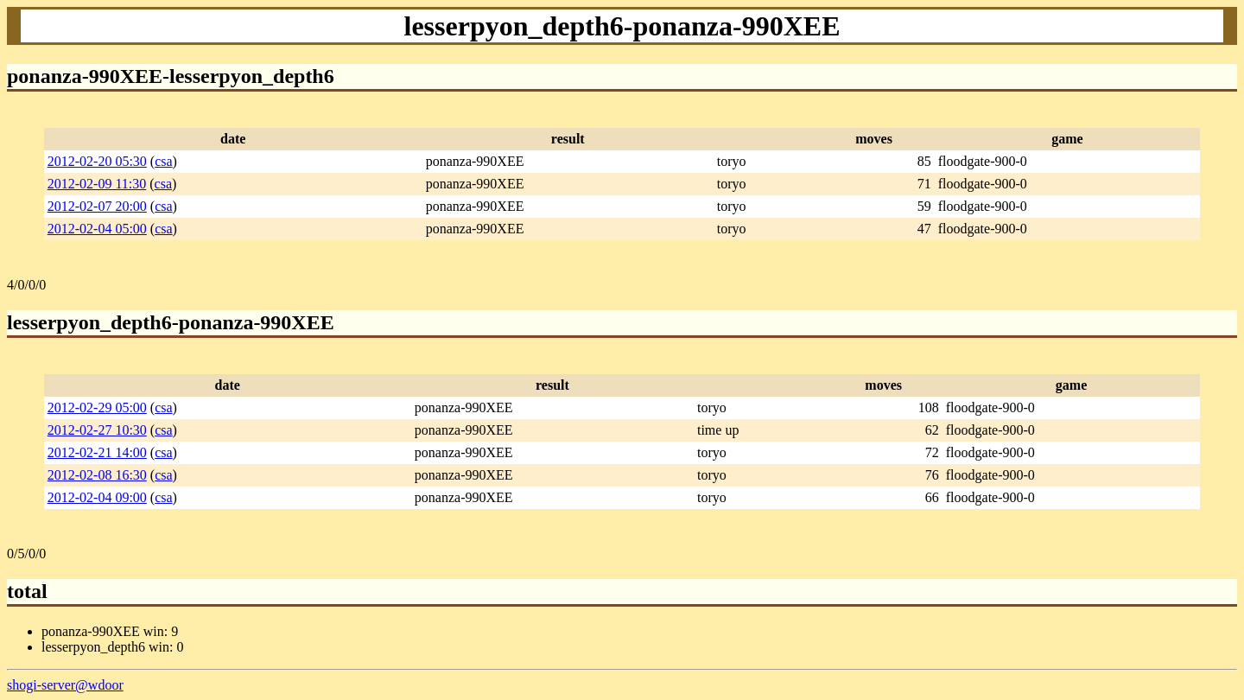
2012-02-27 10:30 (97, 430)
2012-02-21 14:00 (97, 452)
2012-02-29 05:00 (97, 407)
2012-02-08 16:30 (97, 475)
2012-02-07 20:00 (97, 206)
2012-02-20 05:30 (97, 161)
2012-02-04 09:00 (97, 497)
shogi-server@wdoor (65, 685)
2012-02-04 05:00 (97, 228)
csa (163, 161)
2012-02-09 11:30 (97, 183)
